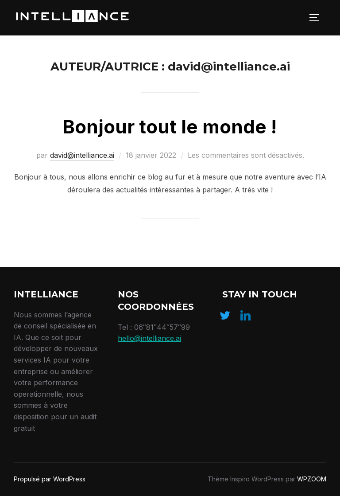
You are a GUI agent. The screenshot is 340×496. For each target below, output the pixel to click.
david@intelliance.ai (82, 155)
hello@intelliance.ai (149, 338)
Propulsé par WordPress (49, 479)
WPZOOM (311, 479)
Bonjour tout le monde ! (169, 126)
